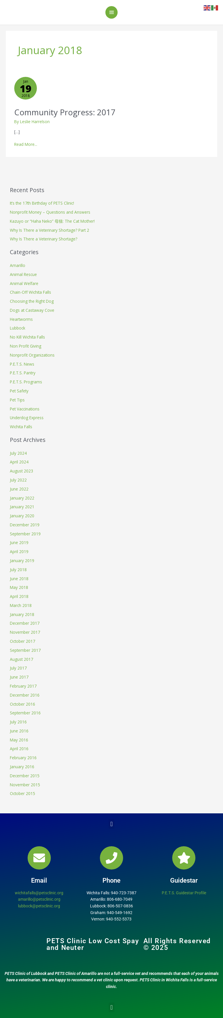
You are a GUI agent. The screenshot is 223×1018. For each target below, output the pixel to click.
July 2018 (18, 569)
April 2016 (19, 748)
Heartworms (21, 319)
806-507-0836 (120, 906)
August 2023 (21, 471)
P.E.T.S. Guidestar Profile (184, 892)
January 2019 (22, 560)
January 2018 (22, 614)
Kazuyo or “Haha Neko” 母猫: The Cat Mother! (52, 221)
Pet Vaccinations (24, 409)
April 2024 (19, 462)
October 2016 (22, 704)
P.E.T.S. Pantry (22, 373)
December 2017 (24, 623)
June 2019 (19, 542)
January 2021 (22, 506)
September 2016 (25, 713)
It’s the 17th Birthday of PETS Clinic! (42, 203)
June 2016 (19, 731)
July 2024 (18, 453)
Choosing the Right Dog (32, 301)
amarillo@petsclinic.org (39, 899)
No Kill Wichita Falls (27, 337)
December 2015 (24, 775)
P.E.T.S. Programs (26, 382)
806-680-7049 (119, 899)
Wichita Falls (21, 426)
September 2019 (25, 534)
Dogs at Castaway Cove (32, 310)
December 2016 (24, 695)
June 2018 (19, 578)
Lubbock (17, 328)
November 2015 (25, 784)
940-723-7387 (123, 892)
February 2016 (23, 757)
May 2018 (19, 587)
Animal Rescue (23, 274)
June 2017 (19, 677)
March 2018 (21, 605)
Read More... (25, 144)
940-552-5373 (119, 919)
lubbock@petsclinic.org (39, 906)
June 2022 (19, 489)
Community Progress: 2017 (65, 112)
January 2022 (22, 498)
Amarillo (17, 265)
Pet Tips (17, 400)
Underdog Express (27, 417)
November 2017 (25, 632)
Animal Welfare (24, 283)
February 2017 (23, 686)
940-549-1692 (119, 912)
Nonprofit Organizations (32, 355)
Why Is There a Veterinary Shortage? (43, 239)
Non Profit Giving (25, 346)
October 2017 (22, 641)
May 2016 (19, 740)
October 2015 (22, 793)
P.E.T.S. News (22, 364)
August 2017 (21, 659)
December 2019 (24, 524)
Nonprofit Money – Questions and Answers (50, 212)
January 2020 (22, 515)
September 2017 (25, 650)
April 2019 (19, 551)
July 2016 (18, 722)
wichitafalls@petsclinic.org (39, 892)
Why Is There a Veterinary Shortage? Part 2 (49, 230)
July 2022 (18, 480)
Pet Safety (19, 391)
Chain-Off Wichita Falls (30, 292)
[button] (111, 824)
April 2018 (19, 596)
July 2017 (18, 668)
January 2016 (22, 766)
